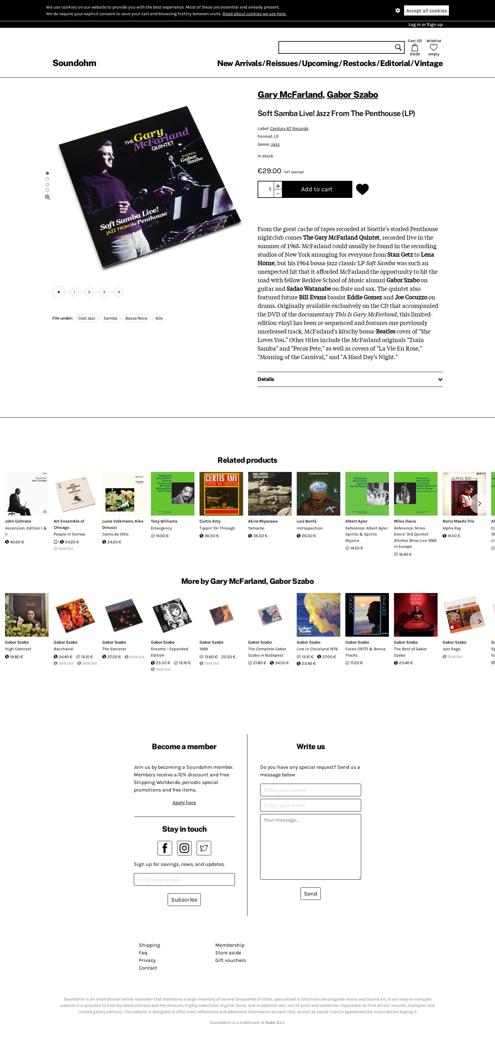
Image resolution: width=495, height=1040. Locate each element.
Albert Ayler (356, 521)
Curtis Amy (210, 521)
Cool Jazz (86, 318)
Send (310, 893)
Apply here (184, 802)
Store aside (228, 953)
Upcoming (320, 63)
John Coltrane (18, 521)
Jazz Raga (451, 648)
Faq (143, 953)
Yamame (256, 528)
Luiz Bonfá (306, 521)
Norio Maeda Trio (458, 521)
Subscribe (184, 899)
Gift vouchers (230, 960)
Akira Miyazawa (262, 521)
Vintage (428, 63)
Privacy (147, 960)
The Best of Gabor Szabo (410, 652)
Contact (148, 968)
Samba (110, 318)
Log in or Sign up (426, 24)
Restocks (359, 63)
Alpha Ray (452, 528)
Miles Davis (405, 521)
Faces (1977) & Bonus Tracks (365, 652)
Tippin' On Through (217, 528)
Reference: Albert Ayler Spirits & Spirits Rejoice (366, 534)
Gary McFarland (290, 94)
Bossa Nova (136, 318)
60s (159, 318)
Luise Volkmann (117, 521)
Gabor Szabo (352, 94)
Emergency (161, 528)
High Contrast (18, 648)
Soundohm (74, 63)
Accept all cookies (426, 11)
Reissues (282, 63)
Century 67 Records (289, 128)
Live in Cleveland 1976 (317, 648)
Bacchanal (64, 648)
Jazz (275, 144)
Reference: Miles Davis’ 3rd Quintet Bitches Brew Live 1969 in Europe (415, 537)
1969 (204, 648)
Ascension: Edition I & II (26, 531)
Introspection (310, 528)
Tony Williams (164, 521)
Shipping (149, 945)
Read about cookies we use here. (254, 13)
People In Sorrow (69, 534)
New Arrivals (239, 63)
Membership (229, 945)
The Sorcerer (114, 648)
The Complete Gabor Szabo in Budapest (267, 652)
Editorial (395, 63)
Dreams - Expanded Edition (169, 652)
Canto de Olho (115, 534)
